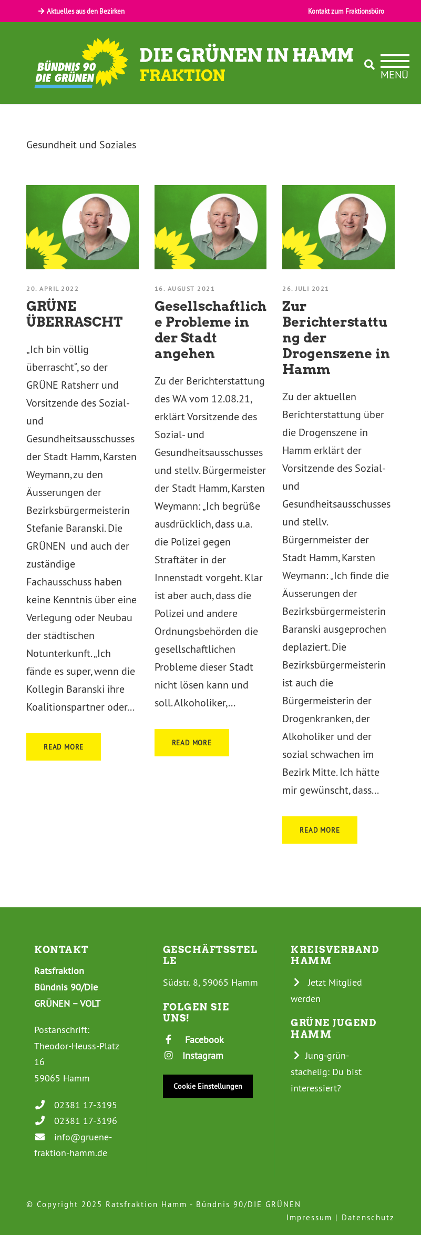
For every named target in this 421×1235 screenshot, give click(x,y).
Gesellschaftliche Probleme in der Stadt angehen (210, 329)
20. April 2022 (52, 288)
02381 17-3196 (75, 1121)
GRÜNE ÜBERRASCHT (74, 314)
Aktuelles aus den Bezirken (81, 11)
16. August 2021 (185, 288)
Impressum (309, 1217)
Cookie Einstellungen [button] (207, 1086)
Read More (64, 747)
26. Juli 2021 (306, 288)
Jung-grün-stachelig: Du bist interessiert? (326, 1071)
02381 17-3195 (75, 1105)
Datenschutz (368, 1217)
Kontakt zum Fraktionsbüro (346, 11)
